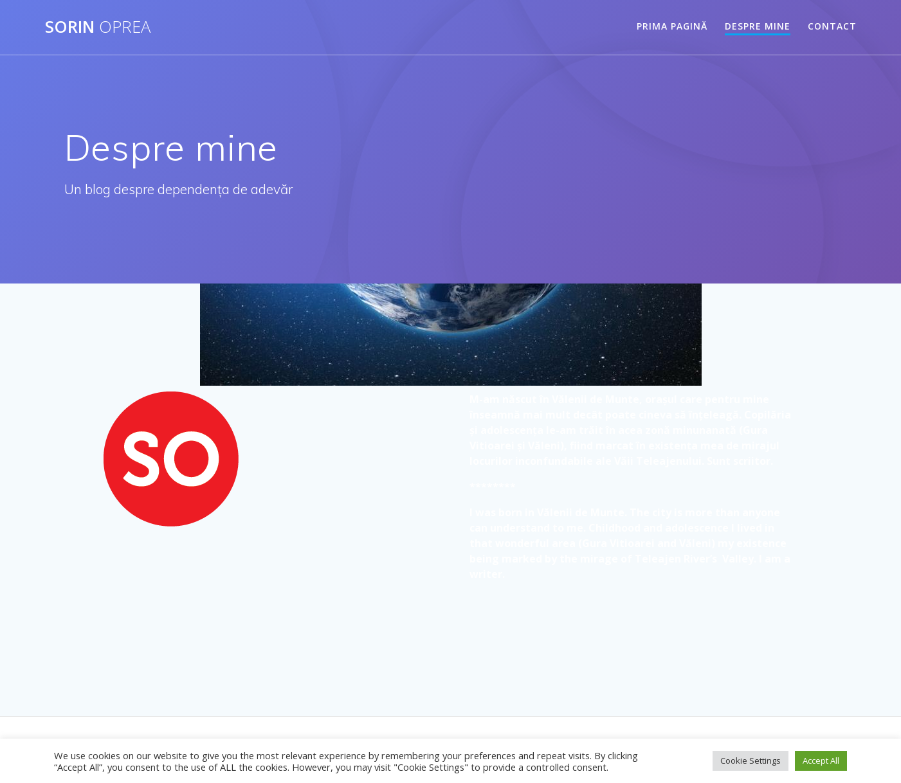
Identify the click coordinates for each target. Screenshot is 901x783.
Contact (832, 26)
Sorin (97, 27)
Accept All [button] (821, 760)
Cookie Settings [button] (750, 760)
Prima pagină (672, 26)
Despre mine (757, 26)
